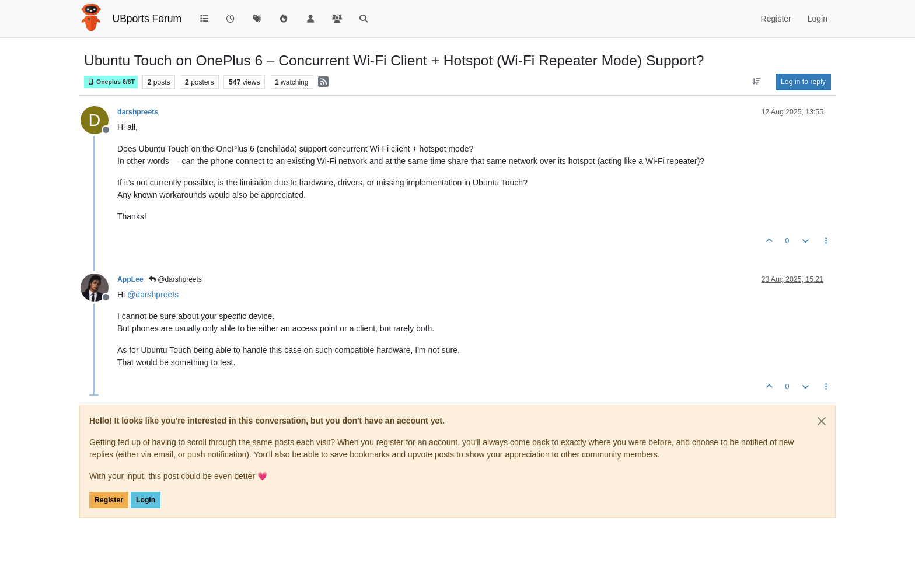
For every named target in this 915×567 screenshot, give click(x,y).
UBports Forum (147, 18)
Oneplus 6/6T (111, 82)
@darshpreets (175, 279)
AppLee (130, 279)
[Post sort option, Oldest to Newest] (756, 82)
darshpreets (137, 112)
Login (145, 500)
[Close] (821, 421)
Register (109, 500)
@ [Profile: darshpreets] (153, 294)
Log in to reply (803, 82)
